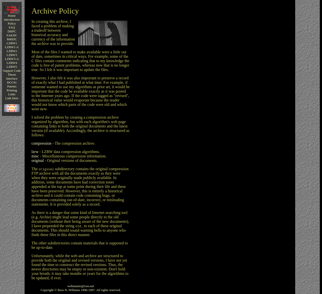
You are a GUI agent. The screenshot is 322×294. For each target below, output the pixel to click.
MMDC (12, 39)
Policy (12, 23)
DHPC (12, 31)
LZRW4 (12, 63)
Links (11, 94)
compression (41, 143)
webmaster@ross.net (80, 286)
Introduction (12, 19)
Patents (11, 86)
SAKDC (11, 35)
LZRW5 (12, 67)
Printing (12, 90)
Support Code (12, 70)
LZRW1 (12, 43)
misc (35, 156)
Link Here (11, 98)
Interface (11, 78)
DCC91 (12, 82)
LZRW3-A (12, 59)
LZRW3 (12, 55)
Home (12, 15)
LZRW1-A (12, 47)
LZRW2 (12, 51)
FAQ (12, 27)
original (37, 160)
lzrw (34, 152)
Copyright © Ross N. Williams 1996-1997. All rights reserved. (81, 290)
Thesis (12, 74)
